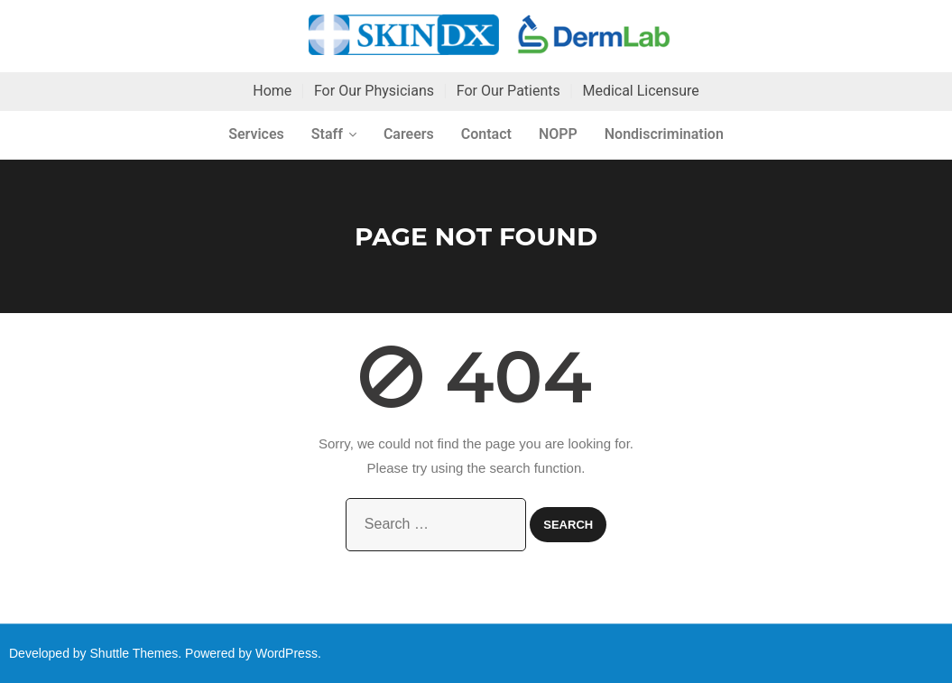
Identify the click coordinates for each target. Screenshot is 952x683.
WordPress (286, 653)
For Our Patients (508, 90)
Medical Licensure (640, 90)
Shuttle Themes (134, 653)
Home (272, 90)
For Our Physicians (374, 90)
